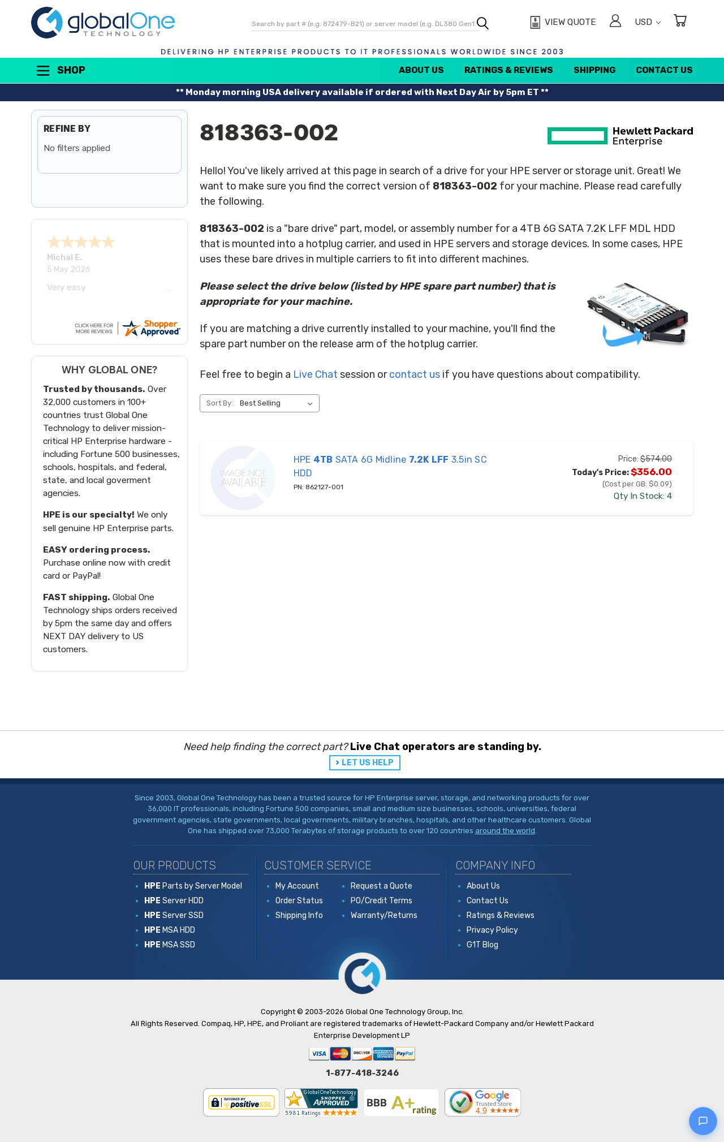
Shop (60, 70)
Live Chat (315, 374)
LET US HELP (368, 763)
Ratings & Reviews (508, 70)
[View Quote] (561, 22)
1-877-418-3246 (362, 1073)
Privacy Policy (492, 930)
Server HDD (174, 901)
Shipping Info (299, 915)
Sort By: (219, 403)
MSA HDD (169, 930)
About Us (421, 70)
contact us (414, 374)
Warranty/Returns (384, 915)
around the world (505, 830)
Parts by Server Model (193, 886)
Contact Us (664, 70)
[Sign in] (615, 22)
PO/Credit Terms (381, 901)
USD (648, 22)
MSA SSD (169, 945)
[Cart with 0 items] (680, 22)
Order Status (299, 901)
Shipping (594, 70)
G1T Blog (482, 945)
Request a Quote (381, 886)
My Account (297, 886)
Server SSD (174, 915)
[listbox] (278, 403)
